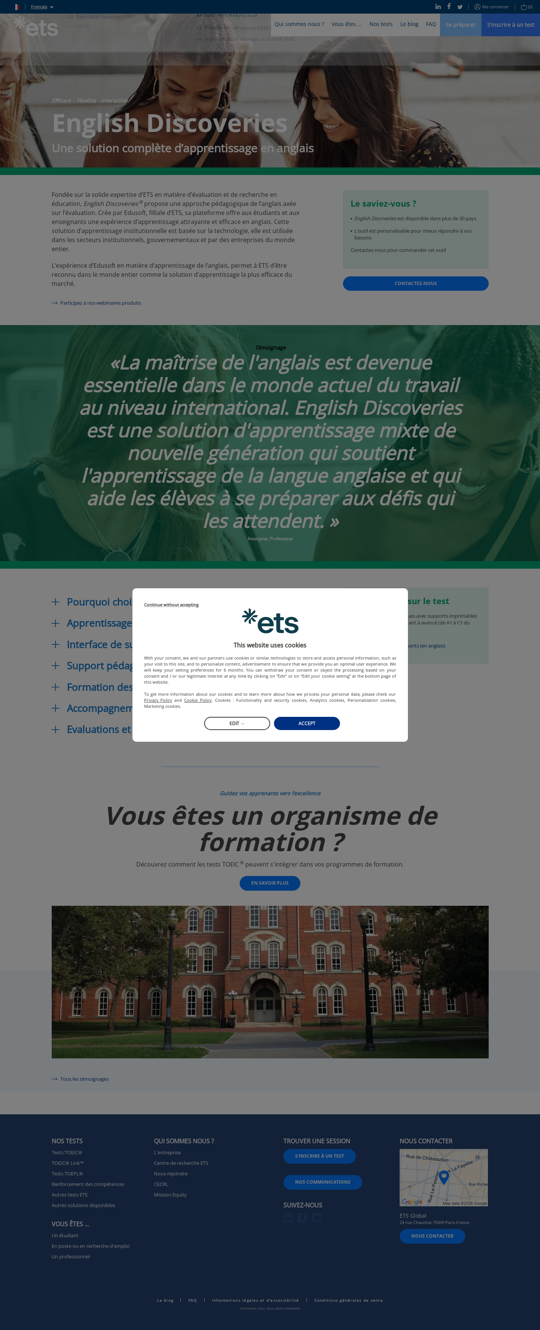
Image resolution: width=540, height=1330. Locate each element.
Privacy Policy (158, 700)
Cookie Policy (198, 700)
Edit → (237, 723)
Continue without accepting (171, 605)
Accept (306, 723)
